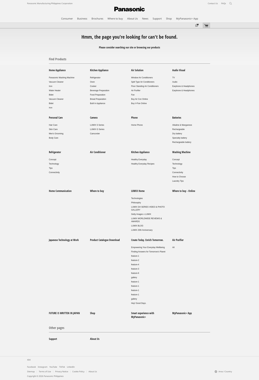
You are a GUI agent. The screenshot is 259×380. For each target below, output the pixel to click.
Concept (52, 159)
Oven (92, 82)
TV (173, 77)
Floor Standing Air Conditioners (145, 86)
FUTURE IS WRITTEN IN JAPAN (64, 313)
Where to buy (97, 191)
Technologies (137, 198)
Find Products (57, 59)
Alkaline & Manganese (182, 125)
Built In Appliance (97, 103)
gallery (134, 277)
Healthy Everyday (139, 159)
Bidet (51, 95)
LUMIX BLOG (137, 226)
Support (53, 339)
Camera (93, 117)
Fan (133, 95)
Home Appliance (57, 70)
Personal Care (56, 117)
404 (29, 359)
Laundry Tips (178, 181)
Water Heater (55, 90)
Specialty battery (179, 138)
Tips (51, 168)
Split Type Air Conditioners (142, 82)
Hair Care (53, 125)
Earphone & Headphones (183, 86)
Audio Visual (178, 70)
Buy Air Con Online (139, 99)
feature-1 (135, 256)
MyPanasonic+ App (182, 313)
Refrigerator (95, 77)
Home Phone (137, 125)
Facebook (31, 366)
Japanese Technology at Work (64, 240)
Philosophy (136, 202)
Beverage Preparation (99, 90)
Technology (54, 164)
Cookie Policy (78, 371)
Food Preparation (97, 95)
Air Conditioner (98, 152)
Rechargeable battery (181, 142)
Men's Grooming (56, 133)
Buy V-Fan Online (139, 103)
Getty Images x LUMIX (141, 214)
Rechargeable (178, 129)
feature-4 (135, 264)
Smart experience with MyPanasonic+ (142, 315)
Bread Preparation (98, 99)
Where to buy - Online (183, 191)
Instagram (42, 366)
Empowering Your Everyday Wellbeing (148, 247)
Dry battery (177, 133)
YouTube (53, 366)
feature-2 (135, 260)
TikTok (62, 366)
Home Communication (60, 191)
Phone (134, 117)
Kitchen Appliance (99, 70)
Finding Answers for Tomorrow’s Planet (148, 252)
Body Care (53, 138)
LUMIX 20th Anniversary (141, 230)
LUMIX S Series (97, 125)
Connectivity (54, 172)
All (173, 247)
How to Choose (179, 177)
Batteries (176, 117)
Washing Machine (181, 152)
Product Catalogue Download (105, 240)
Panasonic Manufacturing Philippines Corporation (50, 3)
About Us (94, 339)
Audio (174, 82)
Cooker (93, 86)
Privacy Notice (61, 371)
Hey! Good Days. (138, 303)
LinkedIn (71, 366)
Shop (92, 313)
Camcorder (95, 133)
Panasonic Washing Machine (61, 77)
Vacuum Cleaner (56, 82)
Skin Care (53, 129)
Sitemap (31, 371)
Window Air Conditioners (142, 77)
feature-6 (135, 273)
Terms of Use (45, 371)
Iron (50, 86)
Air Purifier (135, 90)
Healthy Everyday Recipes (142, 164)
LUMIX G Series (97, 129)
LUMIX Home (138, 191)
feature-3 (135, 269)
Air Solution (137, 70)
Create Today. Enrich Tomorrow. (147, 240)
